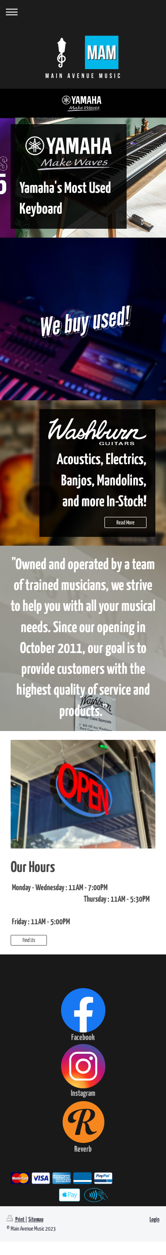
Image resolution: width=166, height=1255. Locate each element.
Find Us (29, 940)
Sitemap (35, 1220)
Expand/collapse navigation (83, 11)
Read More (125, 522)
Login (154, 1220)
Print (16, 1220)
